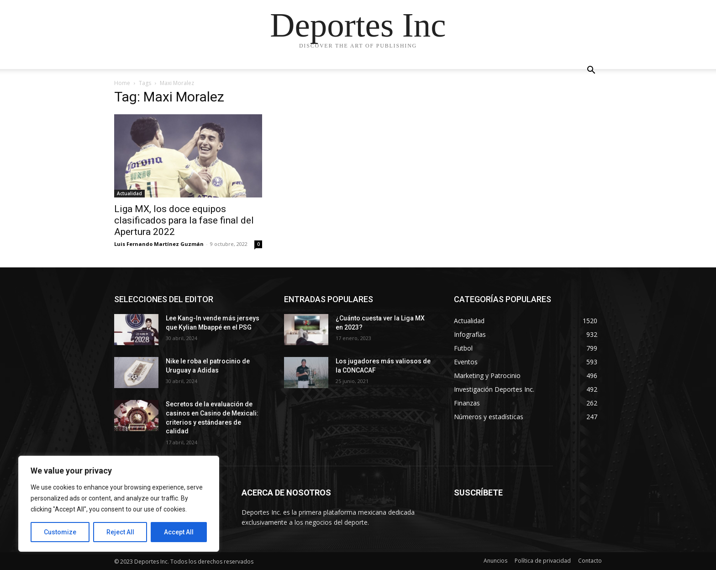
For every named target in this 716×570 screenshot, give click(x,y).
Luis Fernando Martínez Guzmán (159, 243)
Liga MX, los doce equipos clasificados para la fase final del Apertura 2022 (184, 220)
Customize (60, 532)
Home (122, 83)
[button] (591, 71)
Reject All (120, 532)
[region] (118, 504)
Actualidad (129, 193)
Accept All (179, 532)
